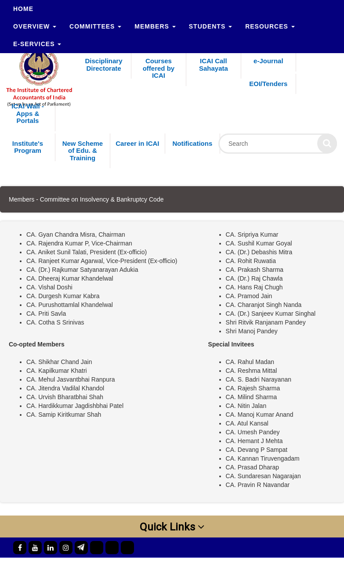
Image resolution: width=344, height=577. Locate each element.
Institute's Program (27, 147)
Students (210, 26)
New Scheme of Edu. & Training (82, 151)
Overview (34, 26)
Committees (95, 26)
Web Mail (146, 566)
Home (23, 8)
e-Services (37, 43)
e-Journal (268, 61)
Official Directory (96, 566)
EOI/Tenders (268, 83)
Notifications (192, 143)
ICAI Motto (229, 566)
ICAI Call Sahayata (213, 64)
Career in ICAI (137, 143)
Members (154, 26)
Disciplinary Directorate (103, 64)
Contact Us (186, 566)
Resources (270, 26)
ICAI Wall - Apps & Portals (27, 113)
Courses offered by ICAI (159, 68)
